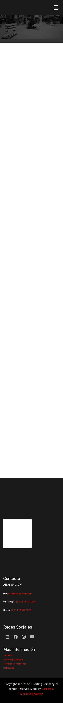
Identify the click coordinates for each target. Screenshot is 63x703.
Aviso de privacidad (13, 659)
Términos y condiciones (14, 663)
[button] (56, 7)
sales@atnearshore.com (20, 593)
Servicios (7, 655)
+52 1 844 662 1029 (25, 601)
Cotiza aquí (8, 667)
